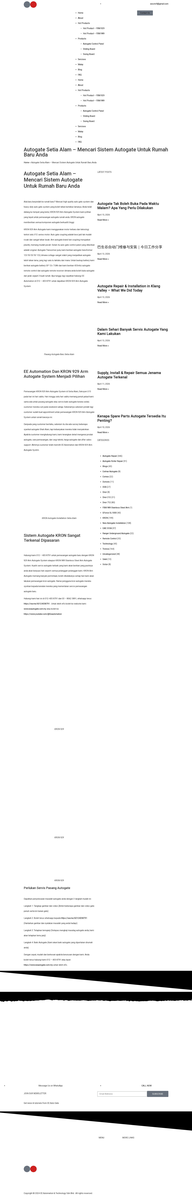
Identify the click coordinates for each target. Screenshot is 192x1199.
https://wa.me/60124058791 (37, 603)
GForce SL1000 (110, 513)
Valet (105, 559)
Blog (80, 69)
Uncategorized (109, 554)
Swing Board (88, 54)
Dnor (105, 492)
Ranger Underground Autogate (116, 533)
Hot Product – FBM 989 (93, 33)
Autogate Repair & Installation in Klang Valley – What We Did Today (128, 288)
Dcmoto (106, 482)
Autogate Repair (110, 456)
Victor (105, 564)
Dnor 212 (107, 497)
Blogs (105, 466)
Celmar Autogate (110, 471)
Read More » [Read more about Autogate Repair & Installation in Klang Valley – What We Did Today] (103, 302)
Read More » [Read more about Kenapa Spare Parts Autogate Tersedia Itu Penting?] (103, 432)
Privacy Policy (128, 1173)
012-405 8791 (36, 1158)
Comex (106, 476)
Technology (108, 543)
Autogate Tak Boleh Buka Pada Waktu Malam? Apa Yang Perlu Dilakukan (128, 206)
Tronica (106, 549)
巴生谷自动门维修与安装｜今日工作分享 (129, 247)
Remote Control (110, 538)
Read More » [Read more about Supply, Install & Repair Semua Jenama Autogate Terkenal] (103, 389)
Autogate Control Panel (93, 44)
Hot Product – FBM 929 (93, 28)
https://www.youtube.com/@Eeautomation (43, 614)
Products (82, 38)
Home (80, 13)
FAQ (80, 75)
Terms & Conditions (131, 1168)
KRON (105, 518)
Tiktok (125, 1157)
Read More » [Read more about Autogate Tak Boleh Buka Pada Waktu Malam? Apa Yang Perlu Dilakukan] (103, 220)
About (80, 18)
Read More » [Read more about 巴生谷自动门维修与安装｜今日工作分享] (103, 259)
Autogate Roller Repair (113, 461)
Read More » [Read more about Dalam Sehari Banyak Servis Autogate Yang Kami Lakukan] (103, 345)
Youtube (126, 1162)
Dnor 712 (107, 502)
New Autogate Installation (114, 523)
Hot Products (84, 23)
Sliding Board (89, 49)
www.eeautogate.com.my (35, 609)
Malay (80, 64)
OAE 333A (107, 528)
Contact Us (127, 1152)
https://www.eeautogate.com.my (38, 965)
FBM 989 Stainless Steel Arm (116, 507)
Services (82, 59)
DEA (104, 487)
